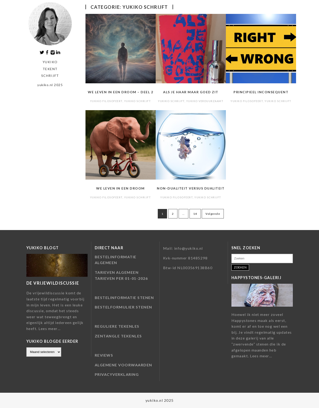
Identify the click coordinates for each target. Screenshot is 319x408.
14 (195, 213)
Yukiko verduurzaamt (205, 101)
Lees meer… (49, 329)
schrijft (50, 76)
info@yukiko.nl (188, 248)
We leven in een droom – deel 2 (120, 92)
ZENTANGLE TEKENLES (118, 336)
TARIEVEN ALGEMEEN (117, 272)
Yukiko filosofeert (106, 101)
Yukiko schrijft (137, 101)
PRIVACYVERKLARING (117, 374)
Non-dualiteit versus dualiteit (190, 188)
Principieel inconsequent (261, 92)
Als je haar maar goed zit (190, 92)
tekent (50, 69)
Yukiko (50, 62)
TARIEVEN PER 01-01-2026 (121, 278)
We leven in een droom (120, 188)
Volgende (212, 213)
